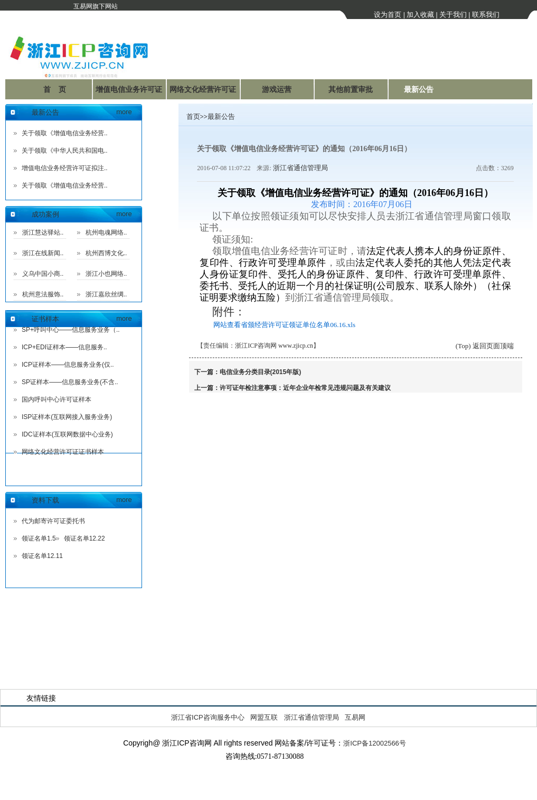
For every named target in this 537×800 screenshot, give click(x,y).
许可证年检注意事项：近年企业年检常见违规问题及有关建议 (305, 388)
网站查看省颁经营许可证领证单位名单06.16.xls (284, 325)
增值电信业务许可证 (129, 89)
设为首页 (387, 14)
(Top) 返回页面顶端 (485, 346)
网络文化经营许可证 (202, 89)
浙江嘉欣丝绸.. (106, 294)
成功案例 (45, 214)
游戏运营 (276, 89)
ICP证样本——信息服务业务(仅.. (68, 364)
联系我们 (486, 14)
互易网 (355, 717)
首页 (193, 116)
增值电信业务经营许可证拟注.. (65, 168)
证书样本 (45, 319)
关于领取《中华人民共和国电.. (65, 150)
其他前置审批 (350, 89)
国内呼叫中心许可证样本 (56, 399)
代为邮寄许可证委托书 (53, 521)
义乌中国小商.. (43, 273)
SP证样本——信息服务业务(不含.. (70, 382)
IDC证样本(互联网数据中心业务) (67, 434)
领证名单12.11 (42, 556)
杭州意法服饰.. (43, 294)
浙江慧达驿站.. (43, 232)
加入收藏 (420, 14)
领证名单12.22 (84, 538)
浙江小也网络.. (106, 273)
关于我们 (453, 14)
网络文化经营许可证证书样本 (63, 451)
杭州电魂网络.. (106, 232)
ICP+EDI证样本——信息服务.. (64, 347)
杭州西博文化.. (106, 253)
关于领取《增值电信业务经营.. (65, 133)
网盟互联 (264, 717)
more (124, 112)
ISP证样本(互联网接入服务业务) (67, 417)
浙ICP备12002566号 (374, 743)
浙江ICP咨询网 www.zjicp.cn (274, 345)
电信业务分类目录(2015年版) (261, 372)
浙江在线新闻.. (43, 253)
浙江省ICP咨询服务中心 (207, 717)
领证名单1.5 (39, 538)
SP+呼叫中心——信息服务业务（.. (71, 329)
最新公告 (419, 89)
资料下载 (45, 500)
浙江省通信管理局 (300, 168)
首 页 (55, 89)
